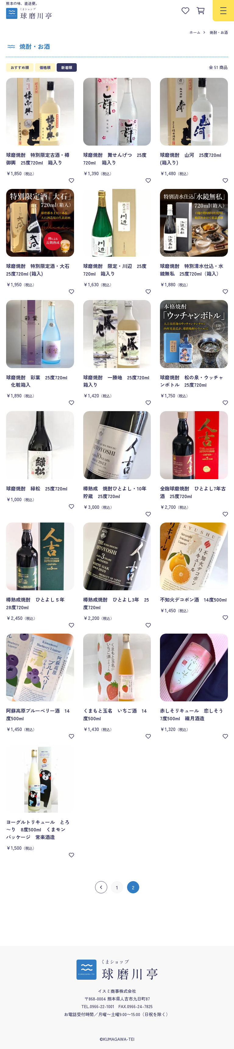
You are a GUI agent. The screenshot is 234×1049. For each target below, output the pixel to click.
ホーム (195, 32)
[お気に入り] (71, 180)
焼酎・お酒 (219, 32)
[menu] (223, 10)
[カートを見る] (200, 11)
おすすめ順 (20, 67)
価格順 (45, 67)
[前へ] (101, 887)
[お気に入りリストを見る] (185, 11)
